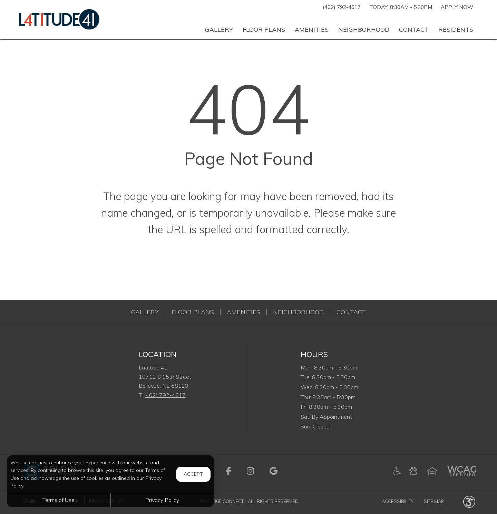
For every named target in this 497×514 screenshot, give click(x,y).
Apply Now (457, 7)
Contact (351, 312)
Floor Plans (193, 312)
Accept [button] (193, 474)
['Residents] (455, 26)
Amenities (243, 312)
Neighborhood (298, 312)
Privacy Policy (162, 499)
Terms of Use (58, 499)
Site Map (434, 501)
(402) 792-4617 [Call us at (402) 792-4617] (342, 7)
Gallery (145, 312)
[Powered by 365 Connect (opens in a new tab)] (469, 501)
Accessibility (397, 501)
